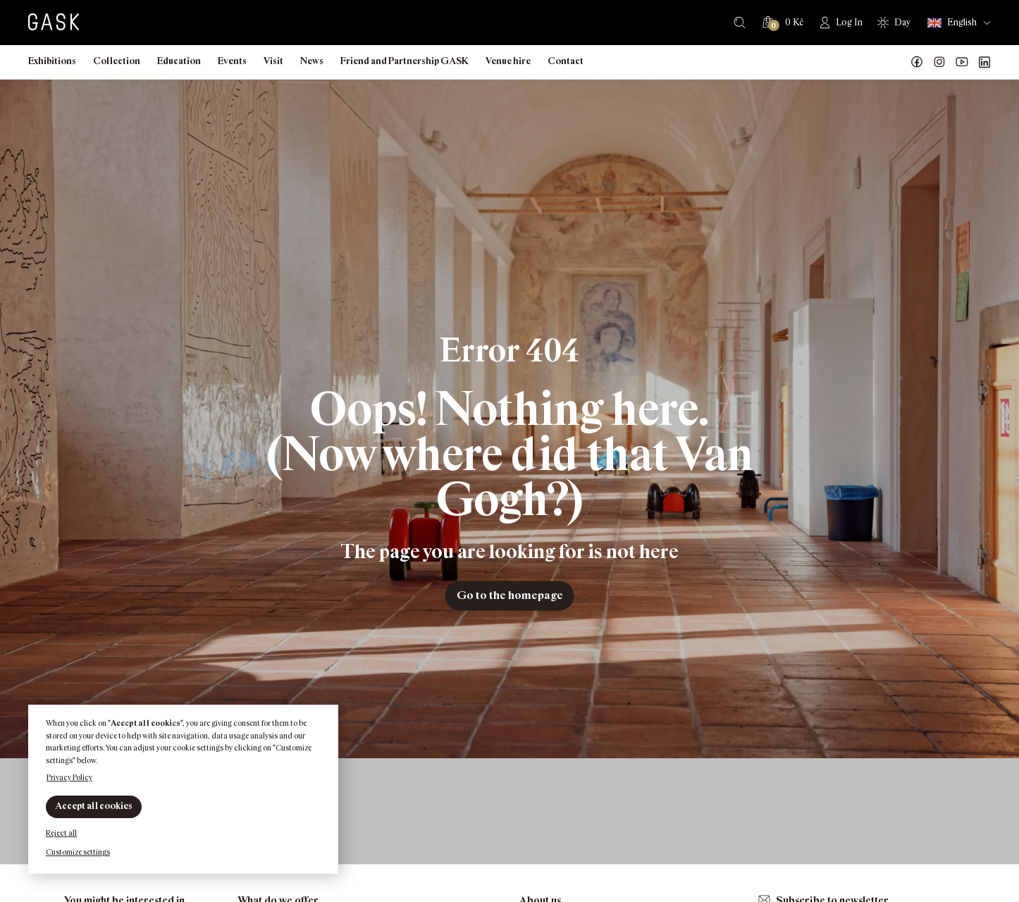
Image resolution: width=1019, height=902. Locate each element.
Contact (565, 61)
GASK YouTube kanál (962, 62)
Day (902, 22)
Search (739, 22)
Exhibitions (52, 61)
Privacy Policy (69, 777)
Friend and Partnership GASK (404, 61)
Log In (849, 22)
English (952, 23)
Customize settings (78, 852)
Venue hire (508, 61)
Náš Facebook (916, 62)
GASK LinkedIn (984, 62)
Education (179, 61)
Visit (273, 61)
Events (232, 61)
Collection (116, 61)
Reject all (61, 833)
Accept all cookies (93, 806)
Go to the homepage (510, 595)
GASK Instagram (939, 62)
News (311, 61)
